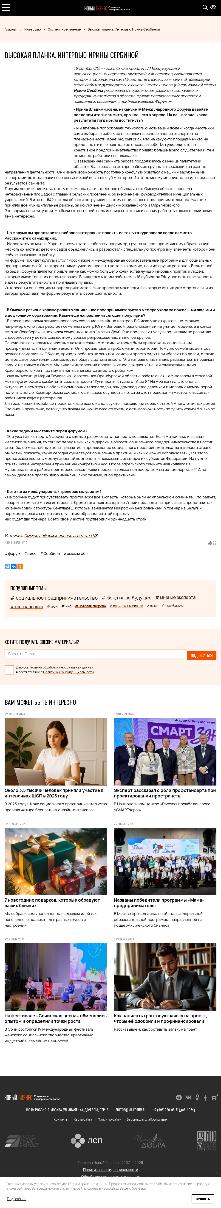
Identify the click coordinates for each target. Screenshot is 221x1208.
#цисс (30, 553)
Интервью (32, 29)
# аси (52, 606)
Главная (11, 29)
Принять (203, 1198)
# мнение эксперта (175, 597)
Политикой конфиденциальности (68, 669)
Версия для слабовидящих (147, 1116)
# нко (66, 606)
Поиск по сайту (109, 1116)
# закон (152, 606)
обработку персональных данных (68, 664)
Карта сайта (83, 1116)
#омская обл (75, 553)
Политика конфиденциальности (110, 1166)
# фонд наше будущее (126, 598)
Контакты (61, 1116)
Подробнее (16, 1199)
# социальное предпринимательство (54, 598)
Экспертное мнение (64, 29)
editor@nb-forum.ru (130, 1106)
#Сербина (50, 553)
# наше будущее (173, 605)
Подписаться (202, 654)
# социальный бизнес (126, 606)
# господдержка (26, 606)
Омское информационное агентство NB (60, 535)
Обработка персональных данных (110, 1173)
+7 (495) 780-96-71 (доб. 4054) (174, 1106)
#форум (12, 553)
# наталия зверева (90, 606)
